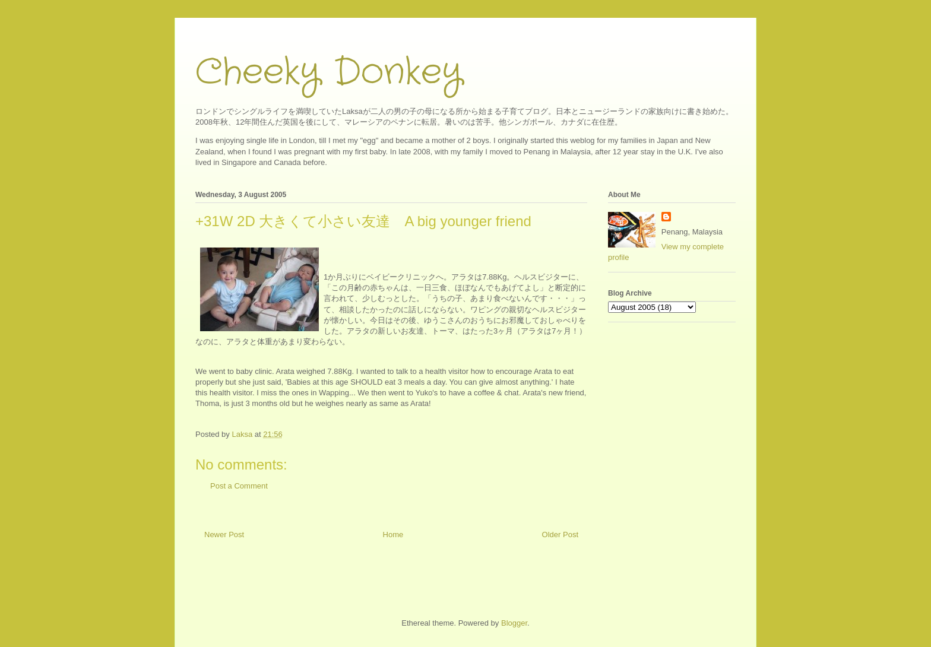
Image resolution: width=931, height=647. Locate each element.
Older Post (560, 534)
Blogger (514, 623)
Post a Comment (239, 485)
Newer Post (224, 534)
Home (393, 534)
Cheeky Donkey (328, 72)
